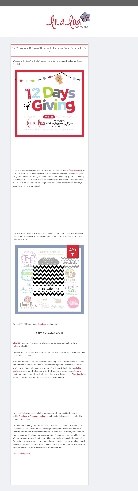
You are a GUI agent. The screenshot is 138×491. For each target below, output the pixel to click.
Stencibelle (42, 324)
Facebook (34, 416)
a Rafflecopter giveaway (22, 453)
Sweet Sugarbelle (75, 170)
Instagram (43, 416)
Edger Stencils (77, 374)
